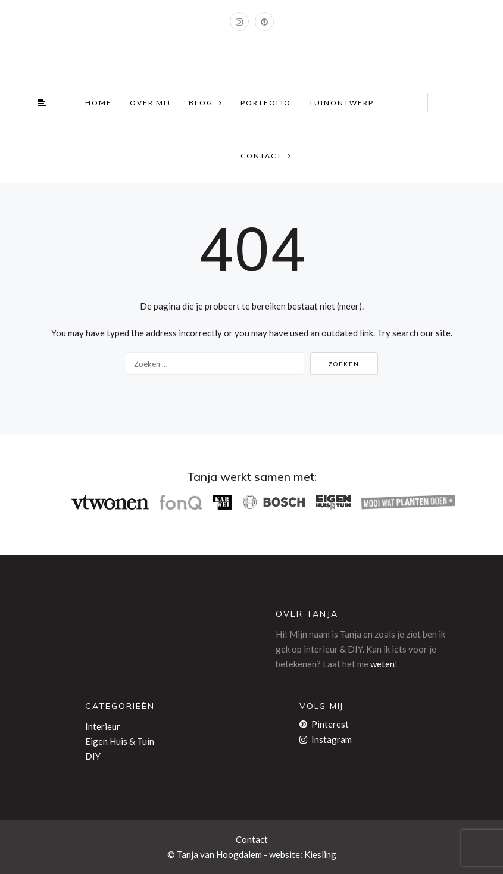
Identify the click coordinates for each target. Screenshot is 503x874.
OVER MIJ (150, 102)
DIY (93, 756)
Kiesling (320, 854)
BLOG (201, 102)
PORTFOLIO (265, 102)
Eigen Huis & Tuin (119, 741)
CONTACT (261, 155)
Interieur (102, 726)
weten (382, 663)
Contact (252, 839)
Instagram (325, 739)
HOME (98, 102)
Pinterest (324, 724)
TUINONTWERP (341, 102)
